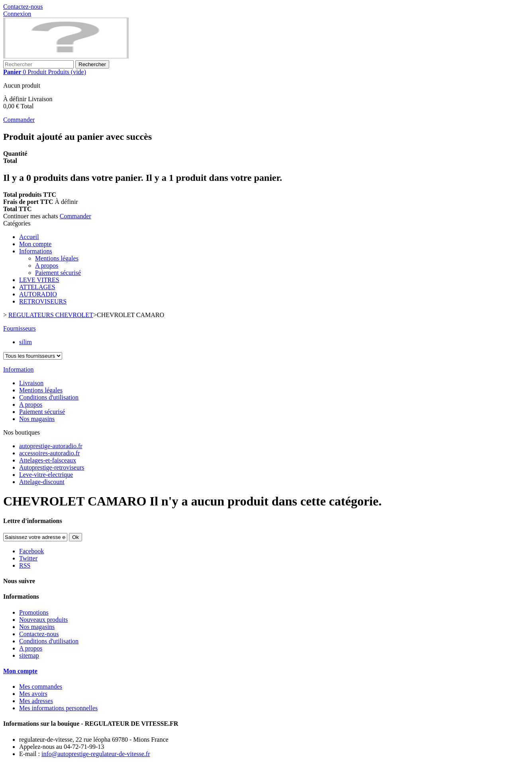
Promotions (34, 612)
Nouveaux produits (43, 619)
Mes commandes (40, 686)
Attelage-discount (42, 481)
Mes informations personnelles (58, 708)
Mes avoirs (33, 693)
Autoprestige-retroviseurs (51, 467)
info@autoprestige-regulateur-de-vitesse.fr (95, 753)
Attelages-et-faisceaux (47, 460)
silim (25, 342)
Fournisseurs (19, 328)
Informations (35, 251)
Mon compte (35, 244)
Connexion (17, 13)
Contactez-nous (23, 6)
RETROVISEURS (43, 301)
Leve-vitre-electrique (46, 474)
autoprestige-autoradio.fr (50, 446)
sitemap (29, 655)
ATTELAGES (37, 287)
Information (18, 369)
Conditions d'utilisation (48, 397)
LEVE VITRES (39, 279)
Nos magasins (37, 418)
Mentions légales (56, 258)
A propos (46, 265)
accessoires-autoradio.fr (49, 453)
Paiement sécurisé (58, 272)
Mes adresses (36, 700)
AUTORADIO (38, 294)
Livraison (31, 383)
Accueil (29, 236)
